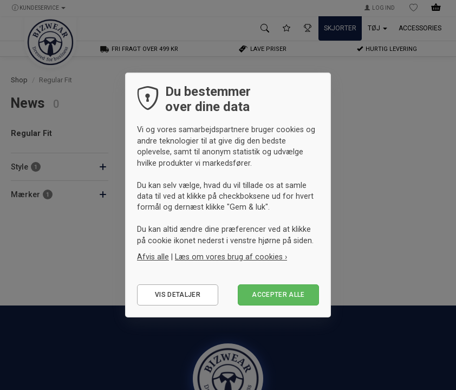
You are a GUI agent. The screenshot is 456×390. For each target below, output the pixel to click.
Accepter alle (278, 294)
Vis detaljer (177, 294)
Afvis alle (153, 256)
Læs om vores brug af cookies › (231, 256)
